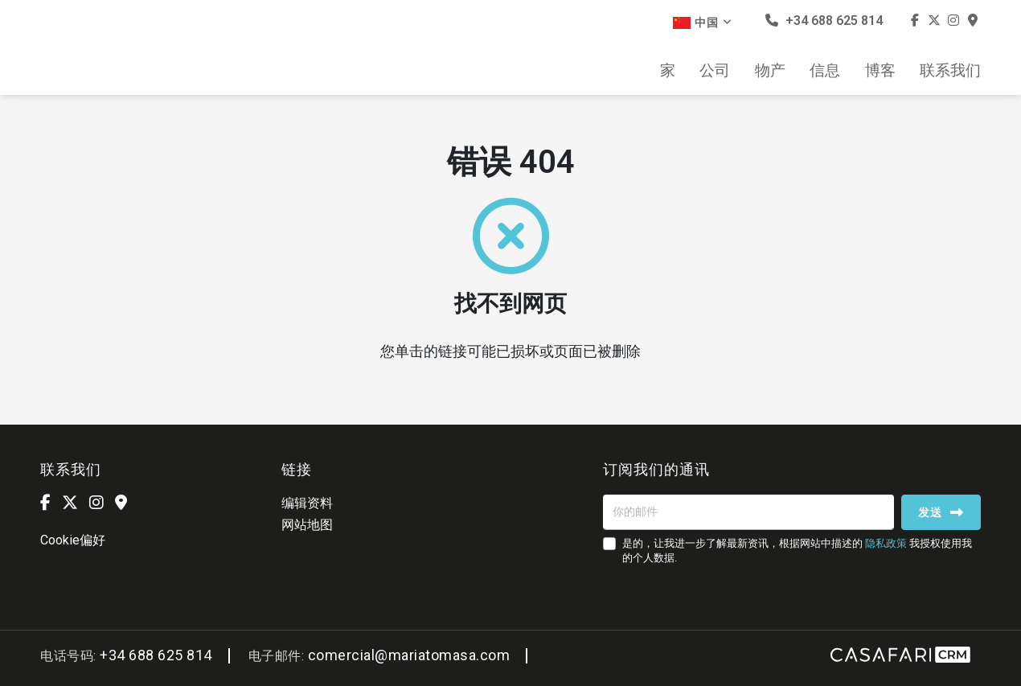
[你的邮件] (748, 512)
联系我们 (950, 71)
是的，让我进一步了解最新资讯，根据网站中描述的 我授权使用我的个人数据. (797, 550)
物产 (770, 71)
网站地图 (307, 524)
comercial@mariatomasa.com (409, 655)
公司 (714, 71)
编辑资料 (307, 503)
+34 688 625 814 (824, 20)
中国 (702, 22)
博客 (880, 71)
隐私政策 (886, 543)
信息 (825, 71)
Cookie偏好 (72, 540)
